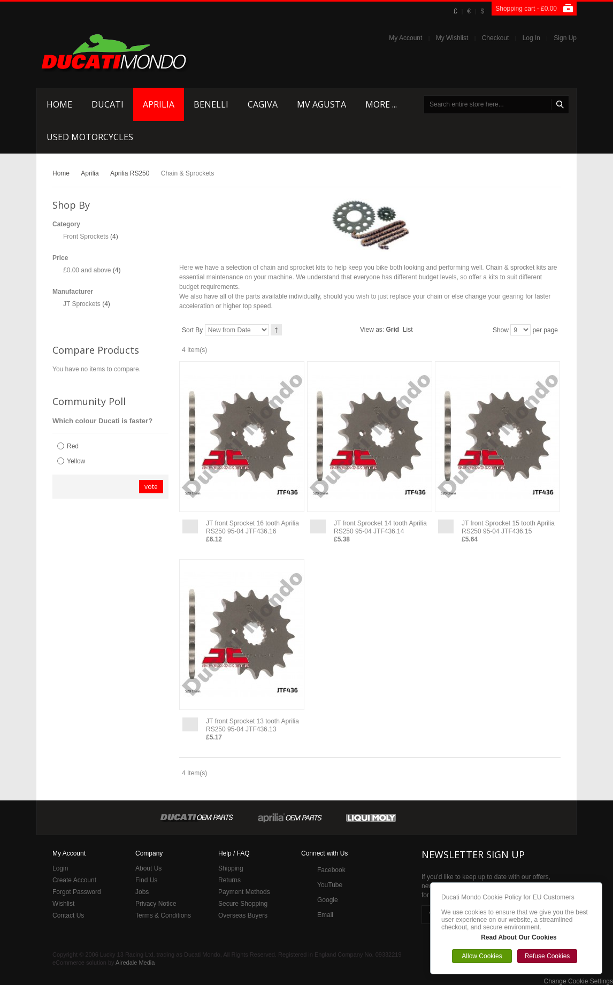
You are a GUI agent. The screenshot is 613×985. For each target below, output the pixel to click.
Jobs (142, 892)
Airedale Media (135, 962)
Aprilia (89, 173)
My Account (405, 38)
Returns (229, 880)
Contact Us (68, 915)
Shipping (230, 868)
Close (599, 885)
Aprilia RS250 (129, 173)
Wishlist (63, 903)
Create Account (74, 880)
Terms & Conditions (163, 915)
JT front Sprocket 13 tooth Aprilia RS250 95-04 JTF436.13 (252, 725)
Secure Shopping (242, 903)
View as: (372, 329)
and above (87, 270)
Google (327, 900)
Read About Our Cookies (519, 937)
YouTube (329, 885)
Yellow (76, 461)
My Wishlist (452, 38)
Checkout (495, 38)
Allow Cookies (482, 956)
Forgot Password (76, 892)
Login (60, 868)
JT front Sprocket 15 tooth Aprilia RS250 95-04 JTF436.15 (508, 527)
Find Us (146, 880)
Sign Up (565, 38)
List (408, 329)
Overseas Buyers (242, 915)
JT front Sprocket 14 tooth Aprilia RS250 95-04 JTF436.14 (380, 527)
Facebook (331, 870)
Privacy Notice (156, 903)
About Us (148, 868)
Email (325, 915)
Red (73, 446)
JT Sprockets (82, 304)
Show (501, 330)
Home (61, 173)
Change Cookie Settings (578, 981)
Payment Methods (244, 892)
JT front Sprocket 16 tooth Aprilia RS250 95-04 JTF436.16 (252, 527)
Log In (531, 38)
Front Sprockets (86, 236)
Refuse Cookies (547, 956)
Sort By (192, 330)
